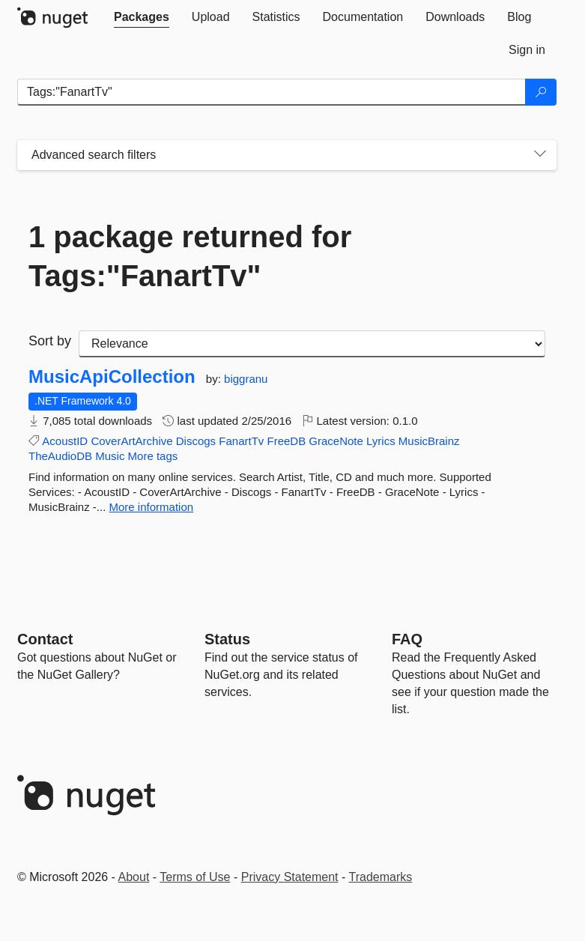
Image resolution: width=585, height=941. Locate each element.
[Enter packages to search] (271, 92)
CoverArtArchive (131, 441)
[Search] (541, 92)
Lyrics (380, 441)
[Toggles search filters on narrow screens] (540, 155)
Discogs (196, 441)
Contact (45, 639)
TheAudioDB (60, 456)
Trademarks (381, 877)
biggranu (245, 378)
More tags (153, 456)
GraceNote (336, 441)
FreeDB (286, 441)
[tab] (142, 17)
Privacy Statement (290, 877)
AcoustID (65, 441)
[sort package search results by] (312, 343)
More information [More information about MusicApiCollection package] (151, 506)
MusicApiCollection (111, 377)
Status (227, 639)
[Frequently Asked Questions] (407, 639)
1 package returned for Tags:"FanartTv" (189, 256)
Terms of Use (195, 877)
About (134, 877)
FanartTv (241, 441)
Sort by (49, 340)
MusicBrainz (429, 441)
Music (109, 456)
